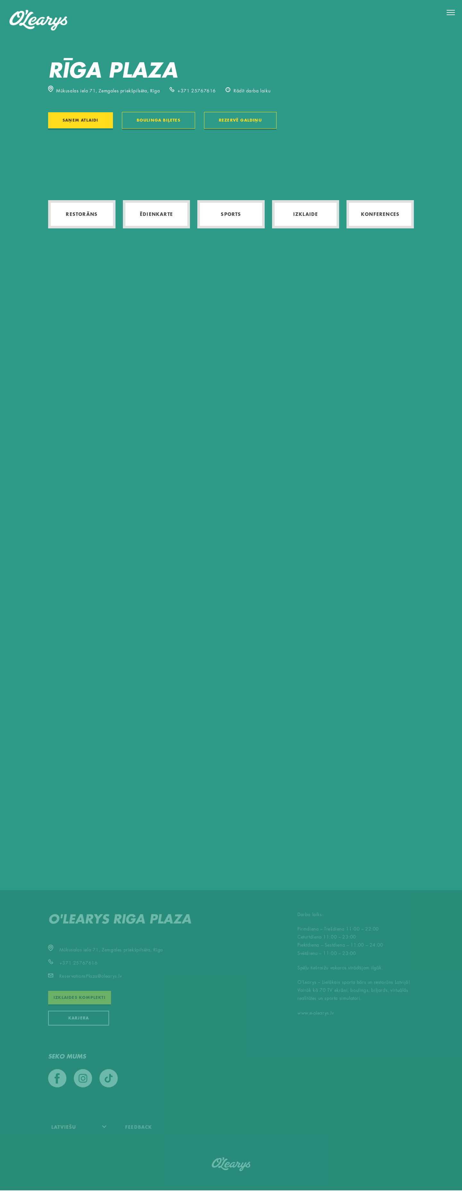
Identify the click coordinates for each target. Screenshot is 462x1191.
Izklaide (305, 214)
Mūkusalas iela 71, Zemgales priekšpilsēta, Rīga (104, 91)
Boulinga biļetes (158, 121)
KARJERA (78, 1019)
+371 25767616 (192, 91)
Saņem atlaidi (80, 121)
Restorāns (82, 214)
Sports (231, 214)
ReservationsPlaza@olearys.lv (85, 976)
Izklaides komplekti (80, 998)
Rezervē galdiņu (240, 121)
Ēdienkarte (156, 214)
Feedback (138, 1128)
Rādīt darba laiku (248, 91)
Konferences (380, 214)
